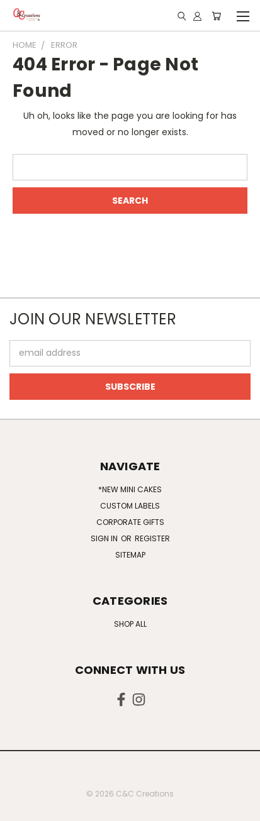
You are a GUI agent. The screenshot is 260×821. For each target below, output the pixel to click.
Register (152, 538)
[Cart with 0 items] (216, 15)
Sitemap (130, 554)
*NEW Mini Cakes (130, 489)
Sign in (105, 538)
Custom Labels (130, 505)
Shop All (130, 624)
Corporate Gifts (130, 522)
